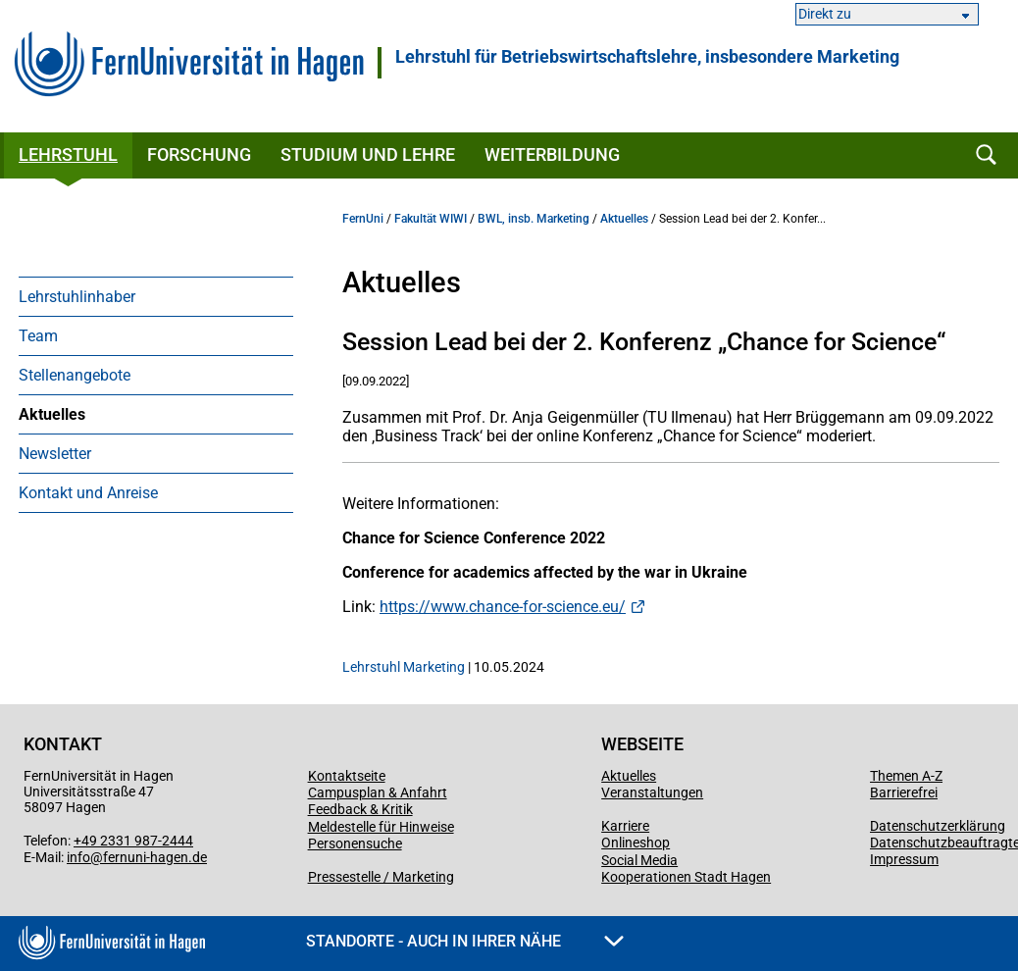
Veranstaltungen (652, 792)
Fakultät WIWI (430, 219)
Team (38, 336)
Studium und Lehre (367, 154)
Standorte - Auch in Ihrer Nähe (465, 941)
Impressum (904, 859)
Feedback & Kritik (360, 809)
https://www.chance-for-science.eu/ (503, 606)
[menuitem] (156, 296)
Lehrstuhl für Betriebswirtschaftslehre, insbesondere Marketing (647, 57)
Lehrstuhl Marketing (403, 667)
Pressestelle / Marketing (381, 877)
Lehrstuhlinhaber (77, 296)
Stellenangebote (74, 375)
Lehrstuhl (68, 154)
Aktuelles (52, 414)
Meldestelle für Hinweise (381, 827)
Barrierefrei (904, 792)
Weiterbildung (552, 154)
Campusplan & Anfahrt (377, 792)
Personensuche (355, 843)
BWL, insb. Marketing (533, 219)
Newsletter (55, 453)
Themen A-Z (906, 776)
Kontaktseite (346, 776)
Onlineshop (635, 842)
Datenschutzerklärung (937, 826)
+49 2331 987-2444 (133, 840)
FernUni (362, 219)
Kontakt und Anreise (88, 493)
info (78, 857)
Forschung (199, 154)
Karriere (625, 826)
